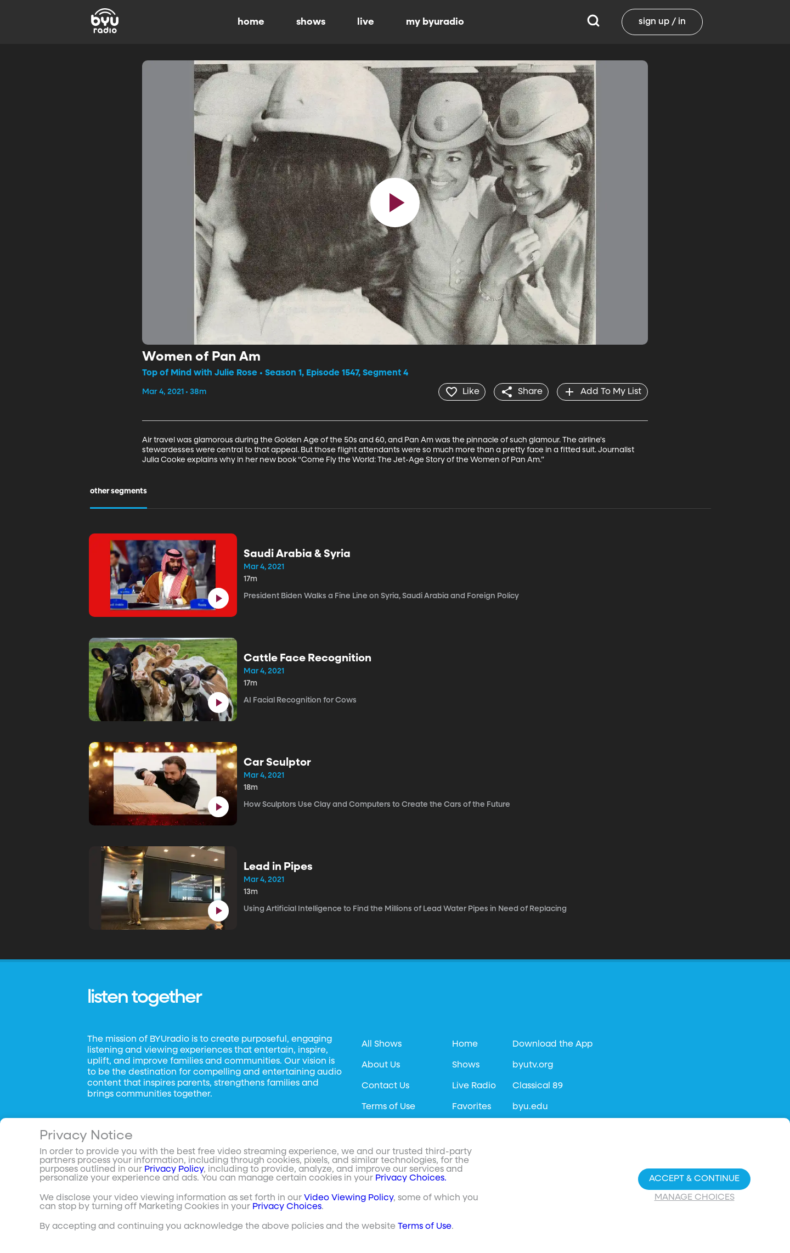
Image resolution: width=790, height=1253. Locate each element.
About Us (381, 1064)
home (251, 22)
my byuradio (435, 22)
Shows (465, 1064)
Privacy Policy (174, 1169)
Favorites (471, 1106)
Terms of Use (388, 1106)
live (365, 22)
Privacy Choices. (411, 1178)
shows (310, 22)
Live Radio (474, 1085)
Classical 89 (537, 1085)
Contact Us (385, 1085)
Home (465, 1044)
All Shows (382, 1044)
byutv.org (532, 1064)
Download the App (552, 1044)
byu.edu (530, 1106)
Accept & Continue (694, 1179)
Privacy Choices (286, 1207)
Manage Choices (694, 1197)
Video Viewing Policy (348, 1198)
